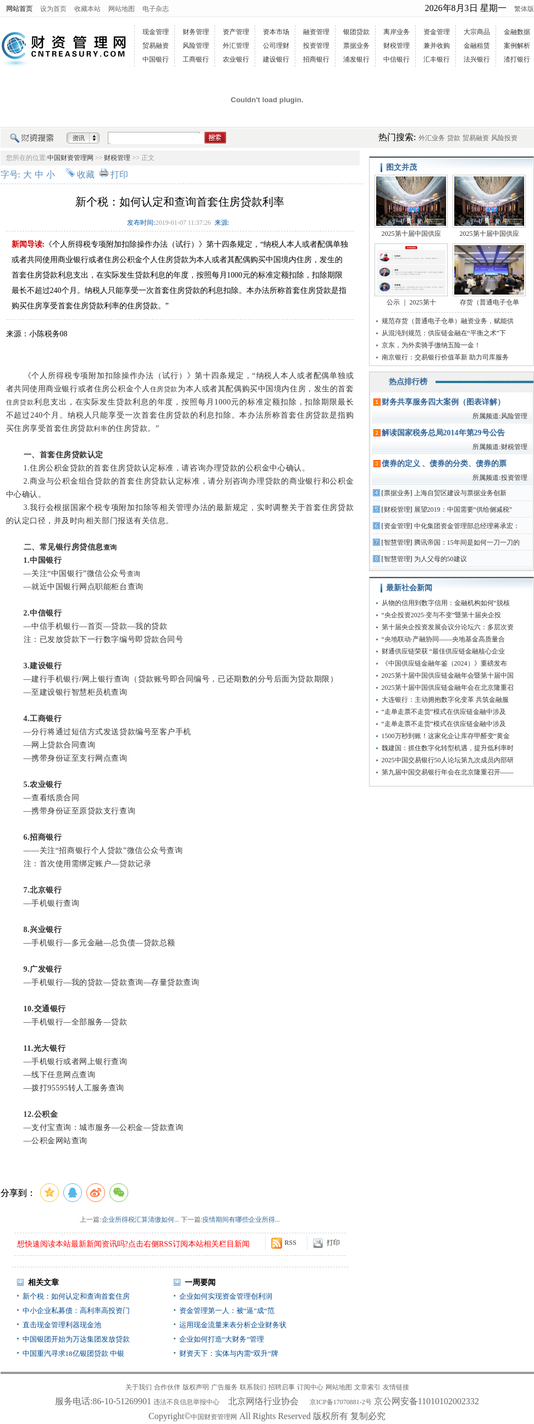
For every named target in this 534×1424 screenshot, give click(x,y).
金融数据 (517, 32)
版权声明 (196, 1387)
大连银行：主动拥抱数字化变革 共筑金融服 (445, 699)
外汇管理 (236, 45)
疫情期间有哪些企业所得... (241, 1219)
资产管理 (236, 32)
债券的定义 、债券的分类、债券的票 (444, 463)
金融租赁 (477, 45)
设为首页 (53, 9)
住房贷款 (164, 389)
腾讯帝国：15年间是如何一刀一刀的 (467, 542)
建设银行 (276, 59)
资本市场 (276, 32)
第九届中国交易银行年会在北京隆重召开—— (448, 772)
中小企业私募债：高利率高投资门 (76, 1310)
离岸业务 (396, 32)
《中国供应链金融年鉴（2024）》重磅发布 (444, 663)
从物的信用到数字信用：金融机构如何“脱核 (446, 603)
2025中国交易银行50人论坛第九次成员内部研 (448, 760)
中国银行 (155, 59)
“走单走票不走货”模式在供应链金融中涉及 (444, 712)
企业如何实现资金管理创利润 (225, 1296)
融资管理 (316, 32)
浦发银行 (356, 59)
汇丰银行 (436, 59)
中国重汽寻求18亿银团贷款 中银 (73, 1353)
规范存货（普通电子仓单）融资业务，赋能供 (448, 321)
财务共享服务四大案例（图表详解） (443, 402)
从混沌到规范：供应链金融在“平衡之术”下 (444, 333)
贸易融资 (155, 45)
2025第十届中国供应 (411, 233)
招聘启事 (281, 1387)
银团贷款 (356, 32)
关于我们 (138, 1387)
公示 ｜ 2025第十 (411, 302)
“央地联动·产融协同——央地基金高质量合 (443, 639)
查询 (110, 547)
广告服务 (224, 1387)
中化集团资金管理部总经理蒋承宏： (467, 526)
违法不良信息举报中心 (186, 1402)
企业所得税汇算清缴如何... (140, 1219)
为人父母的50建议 (440, 559)
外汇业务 (432, 138)
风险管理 (196, 45)
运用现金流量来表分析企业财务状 (233, 1325)
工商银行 (196, 59)
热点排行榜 (408, 382)
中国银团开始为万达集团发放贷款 (76, 1339)
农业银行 (236, 59)
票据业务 (356, 45)
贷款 (453, 138)
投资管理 (316, 45)
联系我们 (253, 1387)
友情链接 (396, 1387)
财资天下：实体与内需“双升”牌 (229, 1353)
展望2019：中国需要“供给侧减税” (463, 509)
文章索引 (367, 1387)
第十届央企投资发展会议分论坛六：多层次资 (448, 627)
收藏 (86, 174)
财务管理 (196, 32)
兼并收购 (436, 45)
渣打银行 (517, 59)
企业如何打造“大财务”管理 (222, 1339)
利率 (100, 429)
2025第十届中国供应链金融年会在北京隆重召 (448, 687)
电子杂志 (155, 9)
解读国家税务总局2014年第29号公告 (443, 433)
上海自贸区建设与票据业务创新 (460, 493)
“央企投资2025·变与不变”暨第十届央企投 (442, 615)
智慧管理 (397, 542)
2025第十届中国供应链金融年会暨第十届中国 (448, 675)
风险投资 (504, 138)
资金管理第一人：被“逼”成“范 (226, 1310)
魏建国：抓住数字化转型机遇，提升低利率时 (448, 748)
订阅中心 (310, 1387)
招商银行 (316, 59)
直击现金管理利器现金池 (62, 1325)
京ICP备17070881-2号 (341, 1402)
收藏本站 (87, 9)
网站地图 (121, 9)
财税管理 (396, 45)
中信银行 (396, 59)
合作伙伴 (167, 1387)
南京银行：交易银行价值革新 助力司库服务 (445, 357)
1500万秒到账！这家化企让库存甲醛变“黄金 (446, 736)
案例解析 (517, 45)
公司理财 (276, 45)
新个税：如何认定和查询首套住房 (76, 1296)
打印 (119, 174)
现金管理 (155, 32)
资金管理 (436, 32)
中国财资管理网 (70, 158)
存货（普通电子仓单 (489, 302)
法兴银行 (477, 59)
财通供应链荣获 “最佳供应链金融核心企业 (443, 651)
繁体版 (524, 9)
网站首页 (19, 9)
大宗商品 (477, 32)
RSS (290, 1242)
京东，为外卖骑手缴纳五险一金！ (431, 345)
